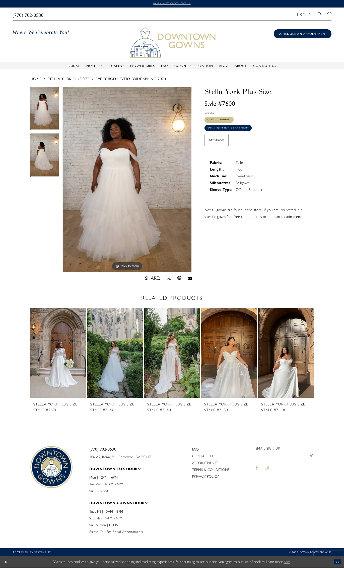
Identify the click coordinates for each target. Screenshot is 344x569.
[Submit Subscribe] (310, 459)
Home (36, 79)
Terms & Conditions (211, 471)
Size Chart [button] (213, 115)
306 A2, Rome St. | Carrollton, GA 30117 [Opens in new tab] (120, 458)
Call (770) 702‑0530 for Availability (241, 139)
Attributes (217, 153)
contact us (254, 229)
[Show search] (320, 15)
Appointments (205, 464)
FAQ (195, 451)
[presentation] (58, 354)
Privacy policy (205, 478)
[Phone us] (28, 15)
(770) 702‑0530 (102, 450)
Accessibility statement (32, 553)
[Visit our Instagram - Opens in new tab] (266, 472)
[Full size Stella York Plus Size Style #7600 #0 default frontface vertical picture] (127, 180)
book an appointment (284, 229)
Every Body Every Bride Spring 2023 (131, 79)
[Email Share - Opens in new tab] (190, 279)
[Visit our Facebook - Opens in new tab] (257, 472)
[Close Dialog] (7, 563)
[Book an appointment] (302, 35)
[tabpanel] (44, 111)
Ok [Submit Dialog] (336, 563)
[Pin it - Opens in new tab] (179, 279)
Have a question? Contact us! (172, 4)
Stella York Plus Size (68, 79)
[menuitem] (28, 15)
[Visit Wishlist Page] (329, 15)
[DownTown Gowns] (172, 42)
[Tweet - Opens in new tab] (168, 279)
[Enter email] (284, 459)
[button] (304, 15)
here (287, 563)
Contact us (203, 458)
